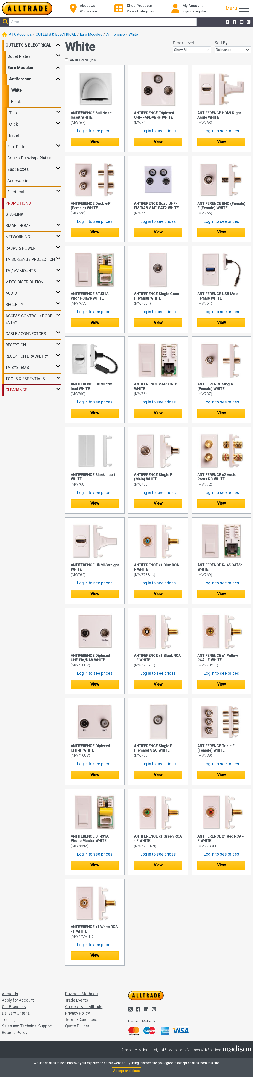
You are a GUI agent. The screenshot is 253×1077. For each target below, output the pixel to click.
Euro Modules (91, 34)
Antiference (115, 34)
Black (16, 101)
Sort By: (221, 43)
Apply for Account (18, 1000)
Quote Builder (77, 1026)
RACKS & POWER (20, 248)
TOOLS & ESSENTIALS (25, 379)
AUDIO (11, 293)
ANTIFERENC (80, 60)
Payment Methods (81, 994)
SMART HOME (18, 225)
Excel (14, 135)
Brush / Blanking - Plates (29, 158)
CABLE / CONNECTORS (26, 333)
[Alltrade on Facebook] (234, 22)
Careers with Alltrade (83, 1006)
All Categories (20, 34)
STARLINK (14, 214)
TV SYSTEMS (17, 367)
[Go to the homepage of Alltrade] (27, 8)
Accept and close (126, 1071)
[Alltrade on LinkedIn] (241, 22)
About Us (10, 994)
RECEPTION (16, 345)
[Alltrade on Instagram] (248, 22)
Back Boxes (18, 169)
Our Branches (14, 1006)
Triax (13, 113)
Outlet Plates (19, 56)
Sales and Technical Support (27, 1026)
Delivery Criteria (16, 1013)
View (94, 141)
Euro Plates (17, 146)
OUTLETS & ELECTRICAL (56, 34)
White (133, 34)
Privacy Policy (77, 1013)
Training (9, 1019)
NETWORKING (18, 237)
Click (13, 124)
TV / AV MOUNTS (21, 270)
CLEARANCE (16, 390)
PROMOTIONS (18, 203)
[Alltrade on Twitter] (227, 22)
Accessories (19, 180)
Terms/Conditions (81, 1019)
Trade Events (76, 1000)
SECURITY (14, 304)
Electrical (15, 192)
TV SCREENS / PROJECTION (30, 259)
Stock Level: (184, 43)
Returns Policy (14, 1032)
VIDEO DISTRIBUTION (25, 282)
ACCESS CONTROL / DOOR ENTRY (29, 319)
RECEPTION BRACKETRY (27, 356)
